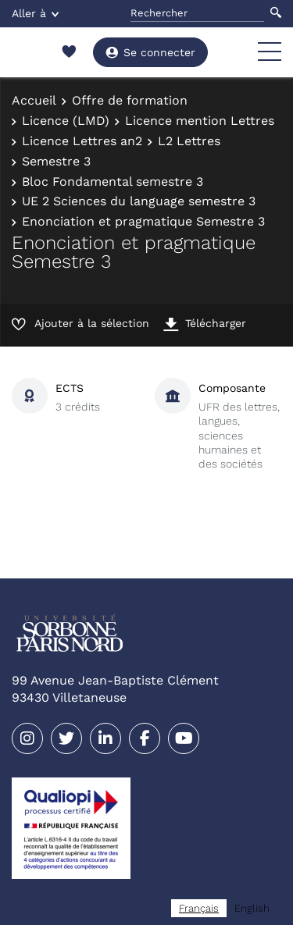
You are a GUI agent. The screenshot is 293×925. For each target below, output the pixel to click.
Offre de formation (130, 100)
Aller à (35, 13)
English (252, 908)
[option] (252, 908)
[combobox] (199, 908)
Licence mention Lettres (199, 120)
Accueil (34, 100)
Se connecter (150, 52)
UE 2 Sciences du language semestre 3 (138, 201)
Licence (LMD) (65, 120)
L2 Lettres (189, 140)
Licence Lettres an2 (82, 140)
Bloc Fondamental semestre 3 (112, 181)
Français (199, 908)
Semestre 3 (56, 161)
